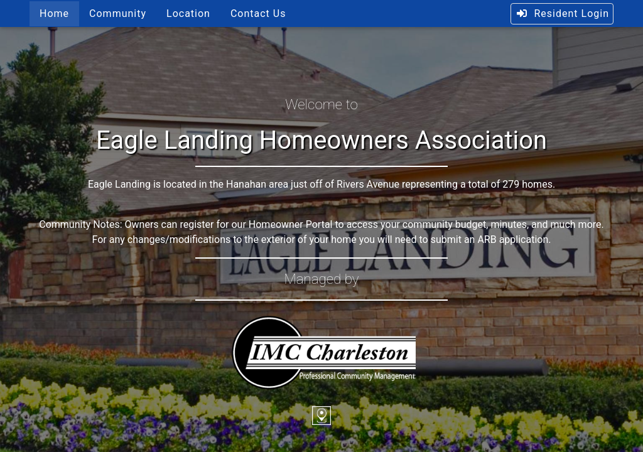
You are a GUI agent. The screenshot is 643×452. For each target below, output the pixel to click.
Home (54, 13)
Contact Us (258, 13)
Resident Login (562, 13)
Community (117, 13)
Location (188, 13)
